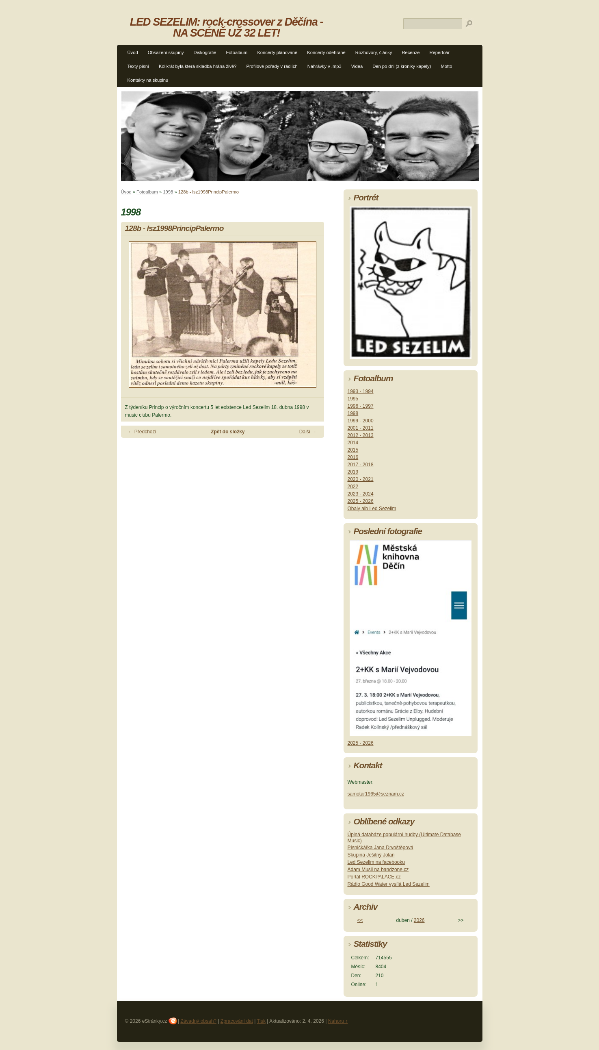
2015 (353, 450)
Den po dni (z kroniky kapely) (401, 66)
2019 (353, 472)
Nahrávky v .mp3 (324, 66)
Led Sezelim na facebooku (376, 862)
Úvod (133, 52)
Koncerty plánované (277, 52)
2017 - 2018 (361, 464)
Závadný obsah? (198, 1021)
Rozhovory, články (373, 52)
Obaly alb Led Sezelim (372, 508)
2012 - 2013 (361, 435)
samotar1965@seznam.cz (376, 794)
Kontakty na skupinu (148, 80)
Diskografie (205, 52)
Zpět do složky (227, 432)
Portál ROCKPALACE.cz (374, 877)
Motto (446, 66)
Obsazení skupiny (166, 52)
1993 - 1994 (361, 391)
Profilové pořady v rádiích (272, 66)
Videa (357, 66)
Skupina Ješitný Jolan (371, 855)
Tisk (261, 1021)
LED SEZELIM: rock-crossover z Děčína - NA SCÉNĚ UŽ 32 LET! (226, 27)
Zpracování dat (237, 1021)
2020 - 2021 (361, 479)
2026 (419, 920)
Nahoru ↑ (338, 1021)
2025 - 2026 (361, 501)
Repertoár (440, 52)
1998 (168, 191)
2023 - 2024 (361, 494)
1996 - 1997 (361, 406)
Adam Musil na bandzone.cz (378, 869)
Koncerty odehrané (326, 52)
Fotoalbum (237, 52)
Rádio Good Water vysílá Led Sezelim (389, 884)
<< (360, 920)
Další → (308, 432)
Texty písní (138, 66)
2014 (353, 443)
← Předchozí (142, 432)
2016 (353, 457)
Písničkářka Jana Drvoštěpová (380, 847)
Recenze (411, 52)
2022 (353, 486)
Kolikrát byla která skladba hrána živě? (198, 66)
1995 (353, 399)
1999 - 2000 (361, 421)
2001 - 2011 (361, 428)
